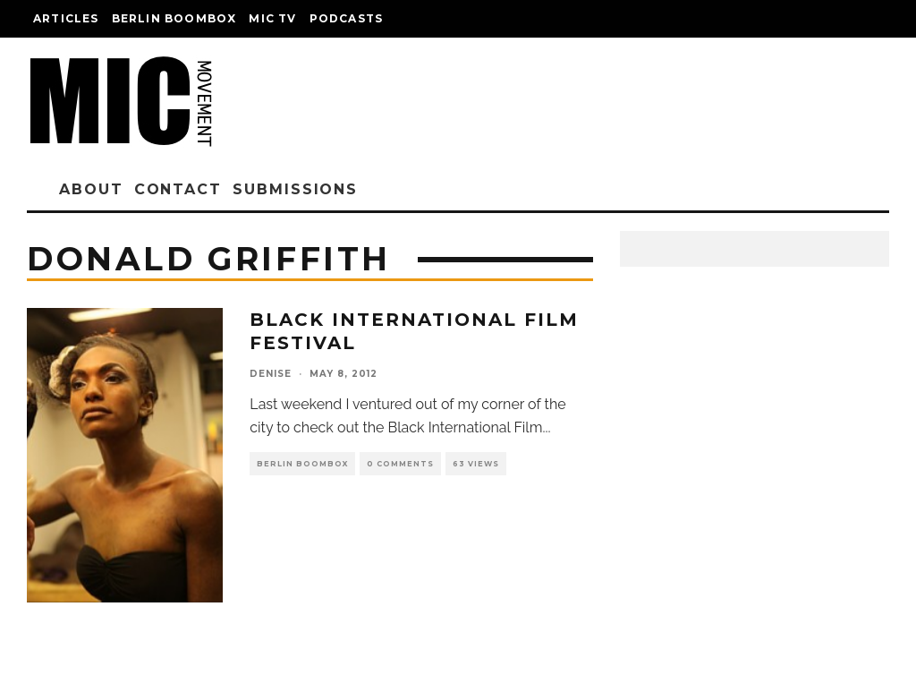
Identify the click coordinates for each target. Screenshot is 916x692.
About (91, 189)
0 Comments (400, 463)
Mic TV (272, 18)
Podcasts (347, 18)
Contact (178, 189)
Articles (66, 18)
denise (271, 374)
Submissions (295, 189)
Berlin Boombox (174, 18)
